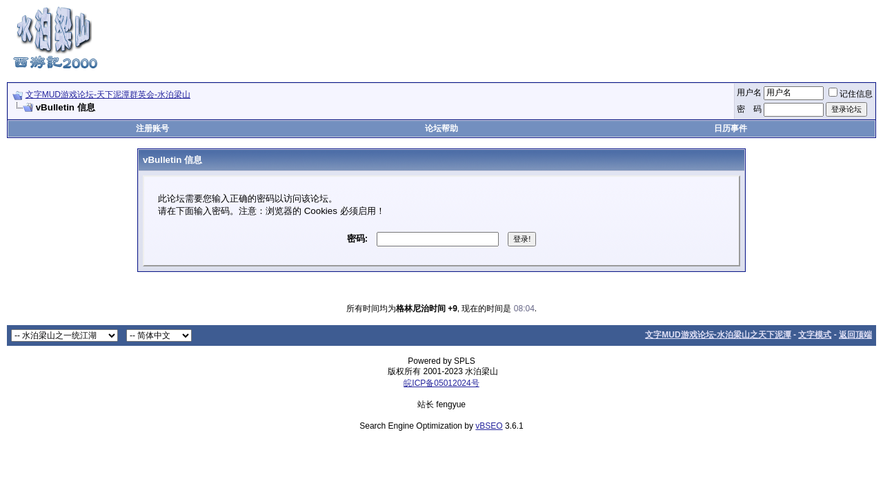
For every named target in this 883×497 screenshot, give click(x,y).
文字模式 (814, 335)
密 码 (749, 109)
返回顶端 (855, 335)
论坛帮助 (441, 128)
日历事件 (730, 128)
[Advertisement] (625, 37)
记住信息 (851, 94)
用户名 (749, 92)
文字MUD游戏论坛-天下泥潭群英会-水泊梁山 (108, 94)
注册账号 (152, 128)
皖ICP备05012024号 (441, 383)
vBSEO (488, 426)
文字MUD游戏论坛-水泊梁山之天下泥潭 (718, 335)
